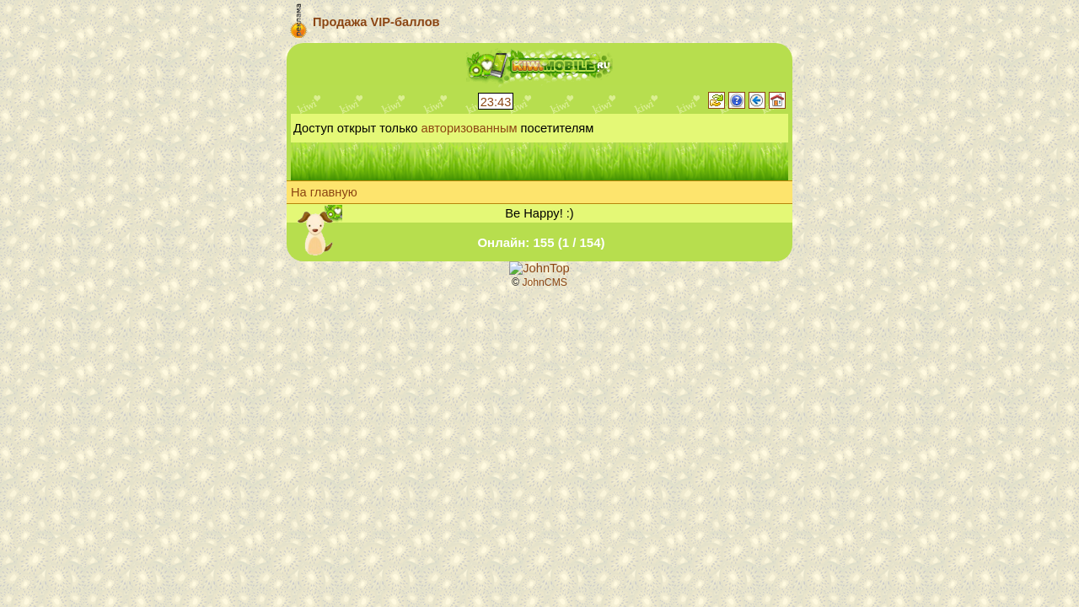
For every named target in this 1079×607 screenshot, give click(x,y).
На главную (324, 192)
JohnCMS (544, 282)
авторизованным (469, 128)
